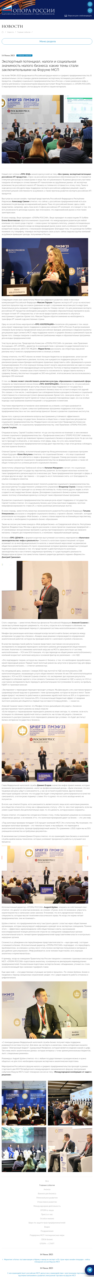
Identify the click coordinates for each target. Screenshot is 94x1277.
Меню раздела (48, 41)
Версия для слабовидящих (78, 16)
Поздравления (47, 1231)
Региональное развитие (47, 1198)
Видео (47, 1227)
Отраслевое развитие (47, 1202)
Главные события (23, 32)
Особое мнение (47, 1219)
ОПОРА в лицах (47, 1210)
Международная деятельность (47, 1206)
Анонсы (47, 1189)
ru (90, 10)
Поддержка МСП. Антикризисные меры (47, 1235)
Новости (10, 32)
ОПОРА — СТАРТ (47, 1244)
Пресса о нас (47, 1214)
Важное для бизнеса (47, 1193)
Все (47, 1181)
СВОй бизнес (47, 1239)
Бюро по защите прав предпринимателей (47, 1223)
